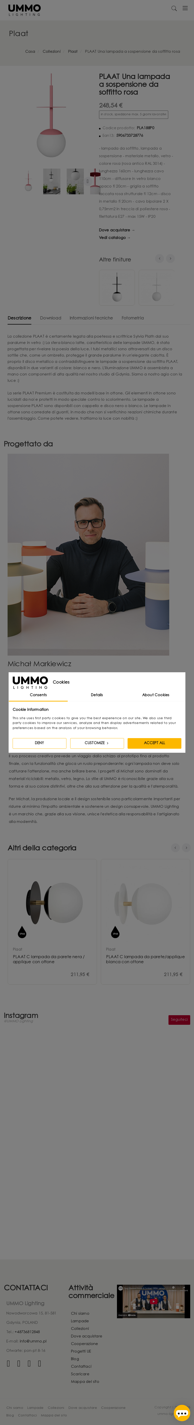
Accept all (154, 743)
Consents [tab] (38, 695)
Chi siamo (80, 1314)
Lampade (80, 1321)
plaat (17, 950)
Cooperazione (84, 1344)
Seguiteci (179, 1020)
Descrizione (19, 318)
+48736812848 (27, 1332)
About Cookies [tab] (155, 695)
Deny (39, 743)
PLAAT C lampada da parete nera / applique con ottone (49, 959)
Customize (97, 743)
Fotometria (133, 318)
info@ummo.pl (33, 1341)
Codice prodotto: (119, 128)
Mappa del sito (85, 1382)
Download (50, 318)
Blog (75, 1359)
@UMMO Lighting (18, 1021)
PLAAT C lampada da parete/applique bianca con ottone (145, 959)
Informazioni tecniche (91, 318)
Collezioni (80, 1329)
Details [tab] (97, 695)
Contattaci (81, 1367)
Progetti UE (81, 1352)
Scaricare (80, 1374)
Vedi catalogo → (115, 238)
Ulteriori (88, 181)
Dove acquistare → (117, 230)
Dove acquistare (86, 1336)
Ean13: (108, 136)
